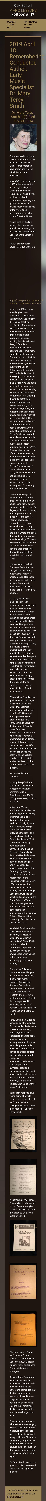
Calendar (11, 22)
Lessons (10, 25)
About (10, 27)
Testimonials (30, 22)
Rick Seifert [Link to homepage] (23, 8)
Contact (28, 27)
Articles (28, 25)
